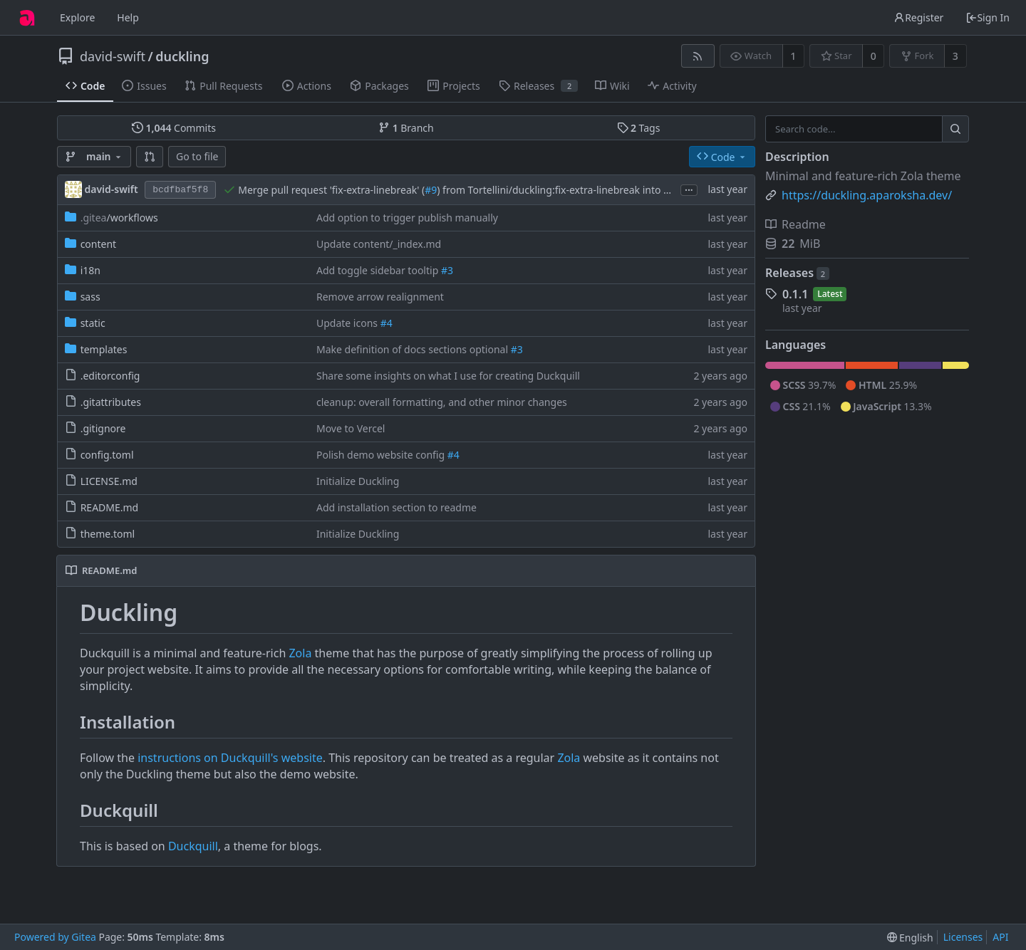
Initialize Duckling (357, 481)
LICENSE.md (109, 481)
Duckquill (193, 846)
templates (104, 349)
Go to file (197, 156)
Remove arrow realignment (380, 296)
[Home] (27, 18)
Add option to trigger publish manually (407, 217)
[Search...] (955, 128)
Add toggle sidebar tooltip (378, 270)
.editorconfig (110, 375)
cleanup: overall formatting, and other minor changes (441, 402)
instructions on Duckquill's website (230, 758)
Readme (795, 224)
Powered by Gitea (55, 937)
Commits (174, 128)
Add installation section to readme (396, 507)
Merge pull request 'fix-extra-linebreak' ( (331, 190)
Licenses (963, 937)
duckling (182, 56)
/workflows (119, 217)
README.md (110, 507)
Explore (77, 17)
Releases (797, 273)
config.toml (107, 454)
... (689, 189)
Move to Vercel (350, 428)
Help (128, 17)
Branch (406, 128)
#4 (386, 323)
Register (918, 17)
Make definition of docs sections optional (413, 349)
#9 (431, 190)
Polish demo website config (381, 454)
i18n (90, 270)
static (93, 323)
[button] (149, 156)
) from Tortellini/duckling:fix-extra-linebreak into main (562, 190)
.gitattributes (111, 402)
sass (90, 296)
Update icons (348, 323)
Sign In (987, 17)
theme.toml (108, 534)
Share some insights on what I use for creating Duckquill (448, 375)
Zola (300, 653)
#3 (447, 270)
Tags (638, 128)
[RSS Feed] (698, 56)
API (1000, 937)
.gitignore (103, 428)
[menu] (910, 937)
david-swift (112, 56)
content (99, 244)
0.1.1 (795, 294)
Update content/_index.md (378, 244)
